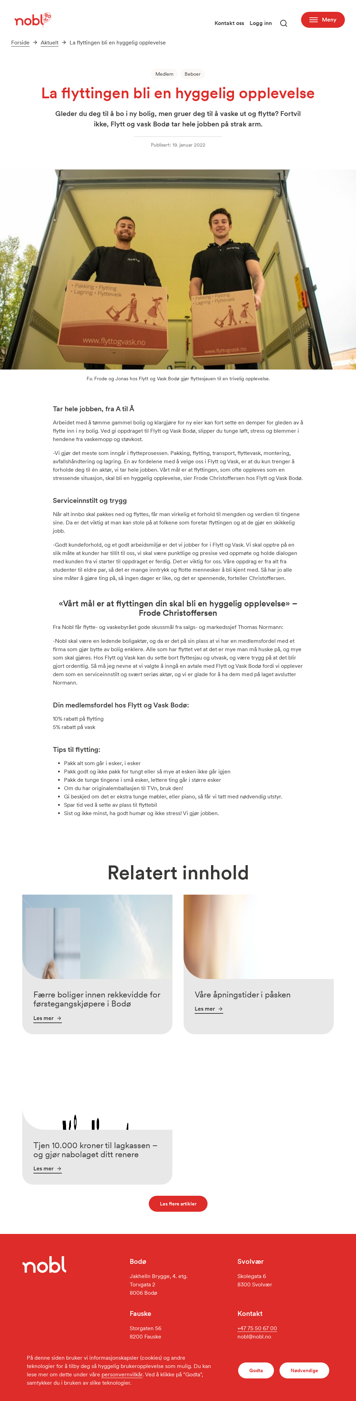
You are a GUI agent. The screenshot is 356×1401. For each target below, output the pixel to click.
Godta (256, 1370)
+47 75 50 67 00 (257, 1328)
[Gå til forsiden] (32, 19)
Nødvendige (304, 1370)
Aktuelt (49, 42)
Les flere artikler (178, 1204)
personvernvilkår (122, 1374)
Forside (20, 42)
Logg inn (261, 23)
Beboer (193, 74)
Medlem (164, 74)
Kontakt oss (229, 23)
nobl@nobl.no (254, 1336)
